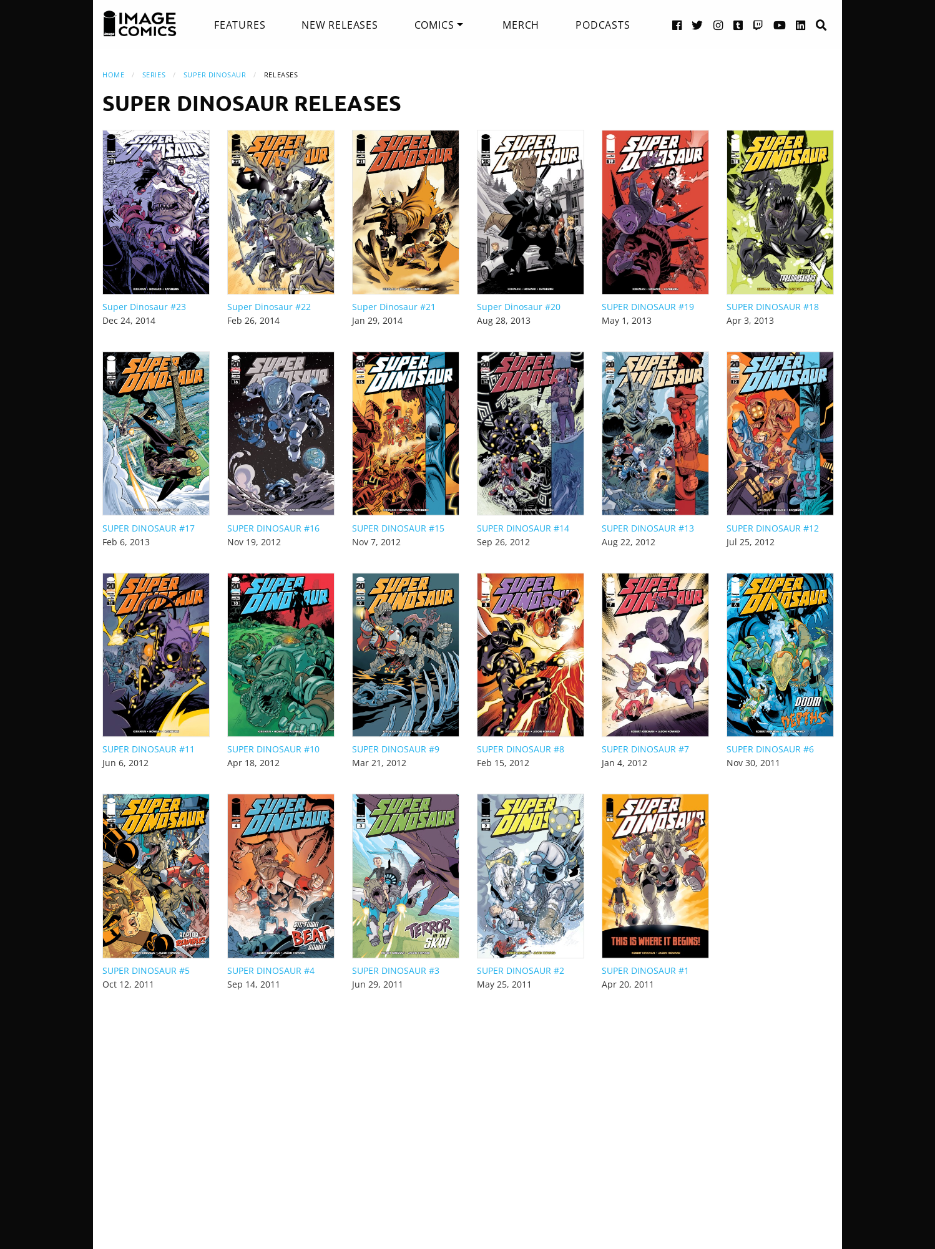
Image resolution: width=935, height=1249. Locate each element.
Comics (434, 25)
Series (153, 74)
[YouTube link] (779, 24)
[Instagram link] (718, 24)
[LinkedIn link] (801, 24)
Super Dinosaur (215, 74)
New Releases (339, 25)
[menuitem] (239, 25)
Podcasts (602, 25)
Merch (520, 25)
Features (239, 25)
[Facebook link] (677, 24)
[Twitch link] (758, 24)
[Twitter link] (697, 24)
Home (113, 74)
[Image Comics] (139, 23)
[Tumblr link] (738, 24)
